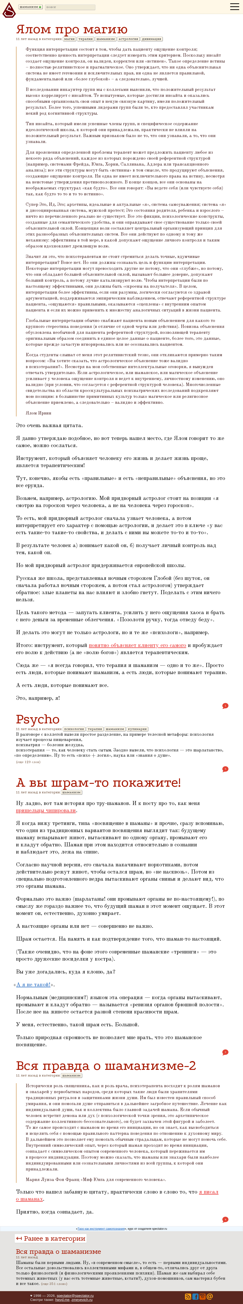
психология (74, 729)
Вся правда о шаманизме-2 (106, 1065)
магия (69, 39)
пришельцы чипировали (46, 811)
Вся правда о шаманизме (58, 1251)
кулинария (137, 729)
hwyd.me (62, 1300)
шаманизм (106, 39)
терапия (85, 39)
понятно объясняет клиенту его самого (137, 645)
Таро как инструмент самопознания (101, 1228)
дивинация (151, 39)
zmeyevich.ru (82, 1300)
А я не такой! (33, 985)
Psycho (38, 719)
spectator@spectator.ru (75, 1296)
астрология (128, 39)
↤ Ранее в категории (50, 1238)
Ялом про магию (72, 29)
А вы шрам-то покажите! (98, 782)
